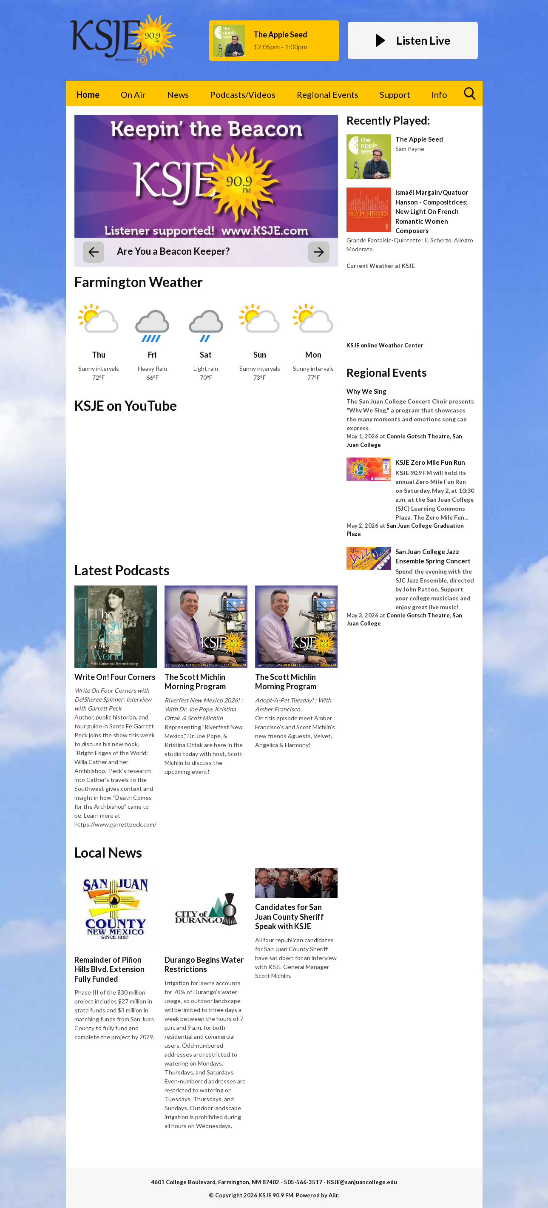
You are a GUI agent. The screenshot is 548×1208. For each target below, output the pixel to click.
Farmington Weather (138, 281)
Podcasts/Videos (242, 94)
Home (88, 94)
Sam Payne (409, 148)
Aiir (333, 1195)
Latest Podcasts (122, 570)
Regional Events (327, 94)
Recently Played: (388, 120)
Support (395, 94)
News (178, 94)
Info (439, 94)
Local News (108, 852)
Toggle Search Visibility (470, 96)
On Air (133, 94)
